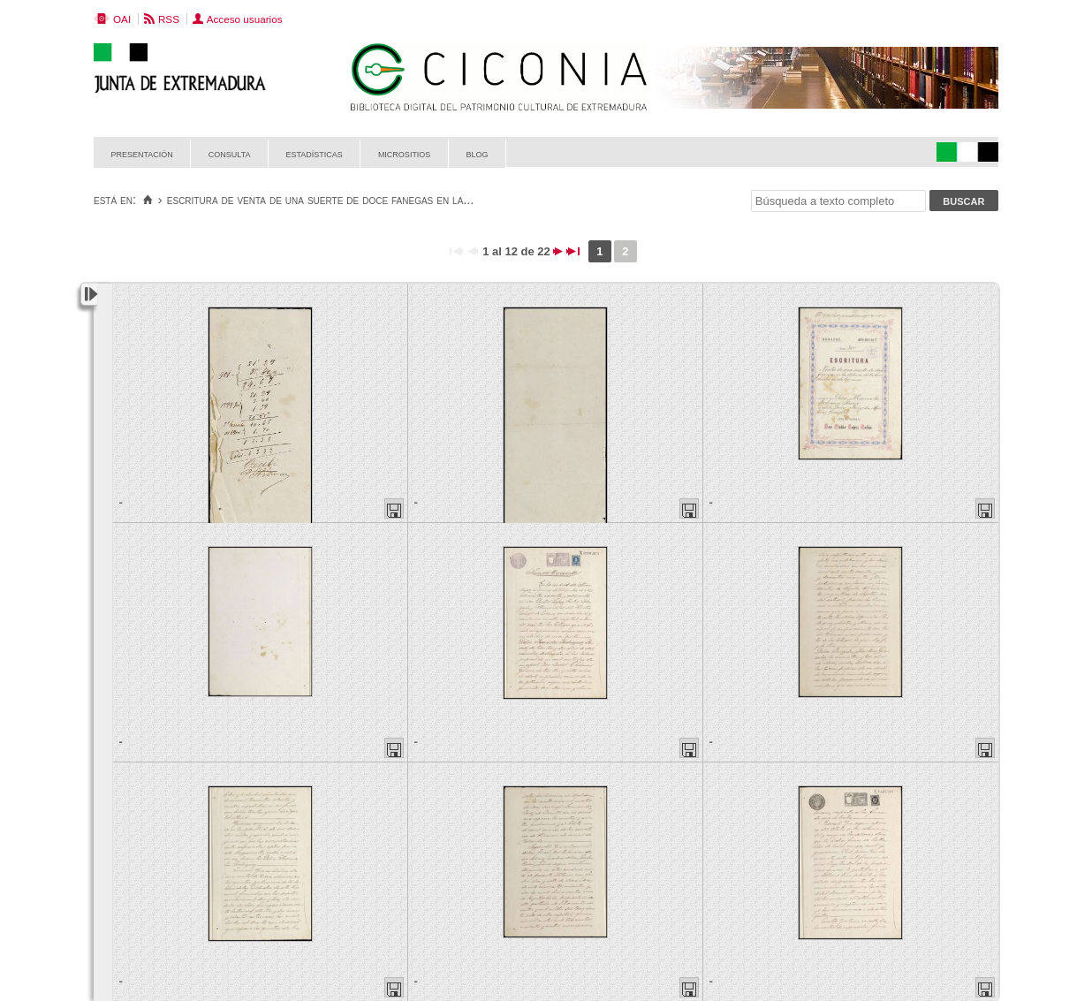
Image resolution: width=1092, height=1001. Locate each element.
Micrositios (404, 153)
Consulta (230, 153)
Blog (477, 153)
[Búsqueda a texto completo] (838, 201)
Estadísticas (314, 153)
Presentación (142, 153)
